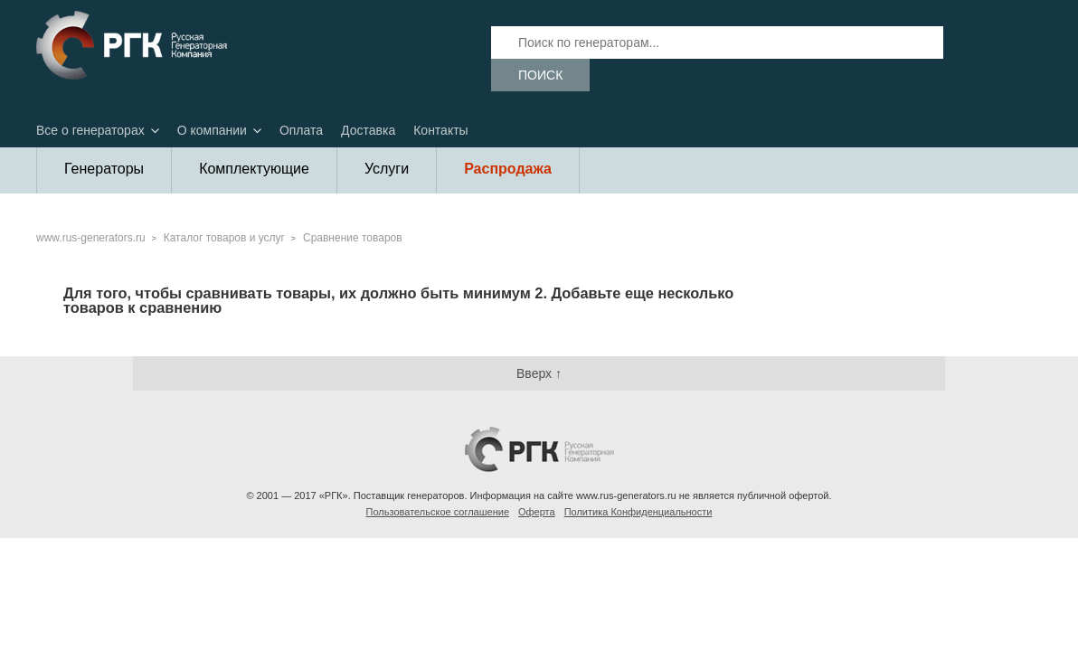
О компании (212, 130)
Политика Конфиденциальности (638, 511)
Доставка (368, 130)
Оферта (536, 511)
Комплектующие (254, 168)
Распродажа (508, 168)
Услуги (386, 168)
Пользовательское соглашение (437, 511)
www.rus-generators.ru (91, 237)
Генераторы (104, 168)
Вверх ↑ (539, 373)
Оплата (301, 130)
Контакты (440, 130)
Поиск (540, 75)
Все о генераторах (90, 130)
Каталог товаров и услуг (224, 237)
